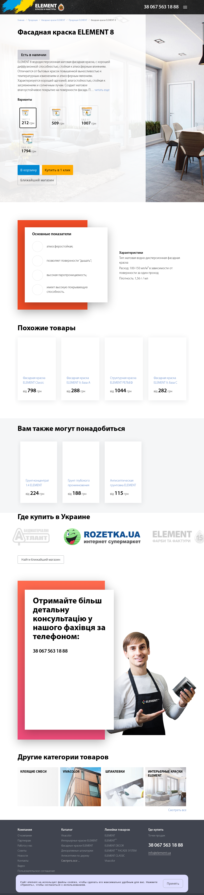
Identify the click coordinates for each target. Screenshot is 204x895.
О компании (25, 835)
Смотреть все (177, 810)
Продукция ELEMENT (78, 20)
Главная (21, 20)
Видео (21, 866)
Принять (173, 883)
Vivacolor (66, 835)
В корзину (28, 170)
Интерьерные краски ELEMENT (79, 840)
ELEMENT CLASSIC (115, 855)
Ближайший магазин (37, 180)
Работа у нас (25, 845)
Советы (22, 850)
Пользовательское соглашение (36, 871)
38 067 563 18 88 (161, 7)
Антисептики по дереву (75, 855)
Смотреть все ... (70, 860)
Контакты (23, 860)
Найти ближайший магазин (40, 560)
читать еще (102, 90)
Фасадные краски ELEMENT (53, 20)
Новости (23, 855)
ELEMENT (110, 835)
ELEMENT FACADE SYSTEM (120, 850)
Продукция (33, 20)
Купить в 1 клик (57, 170)
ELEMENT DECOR (114, 845)
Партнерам (24, 840)
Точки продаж (156, 835)
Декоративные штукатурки (77, 850)
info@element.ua (159, 853)
